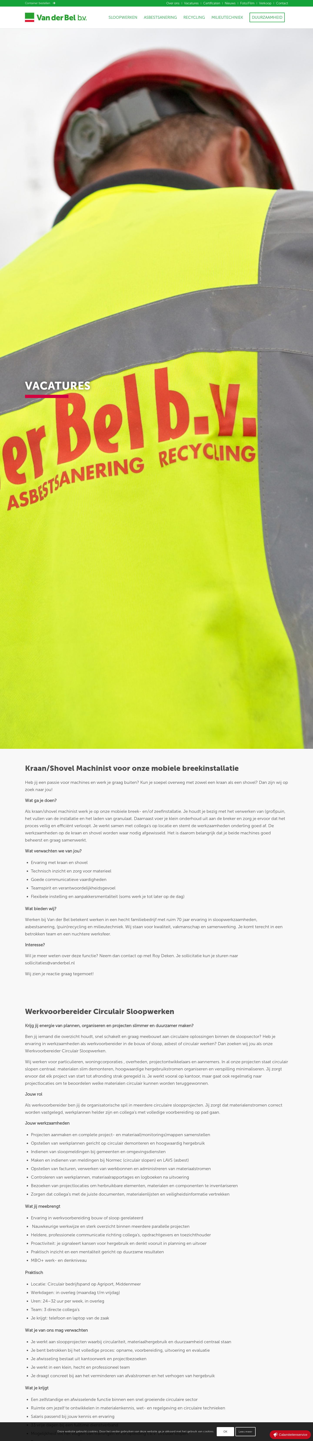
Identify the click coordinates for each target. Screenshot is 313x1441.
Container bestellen (40, 3)
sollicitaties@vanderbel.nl (50, 962)
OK (225, 1431)
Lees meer (245, 1431)
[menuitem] (173, 3)
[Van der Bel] (56, 17)
